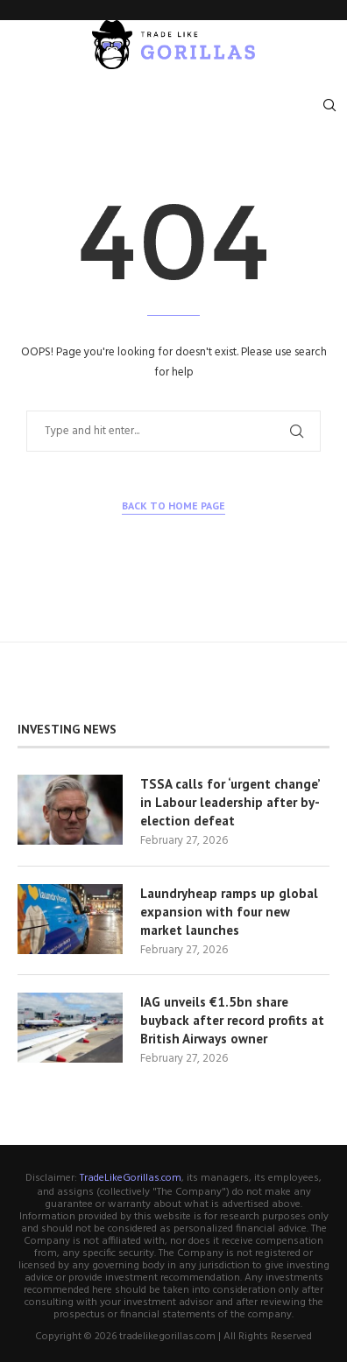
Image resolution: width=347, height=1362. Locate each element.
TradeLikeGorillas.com (130, 1178)
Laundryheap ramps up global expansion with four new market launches (229, 911)
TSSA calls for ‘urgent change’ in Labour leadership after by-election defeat (230, 802)
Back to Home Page (173, 505)
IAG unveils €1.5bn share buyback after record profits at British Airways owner (232, 1020)
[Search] (329, 105)
